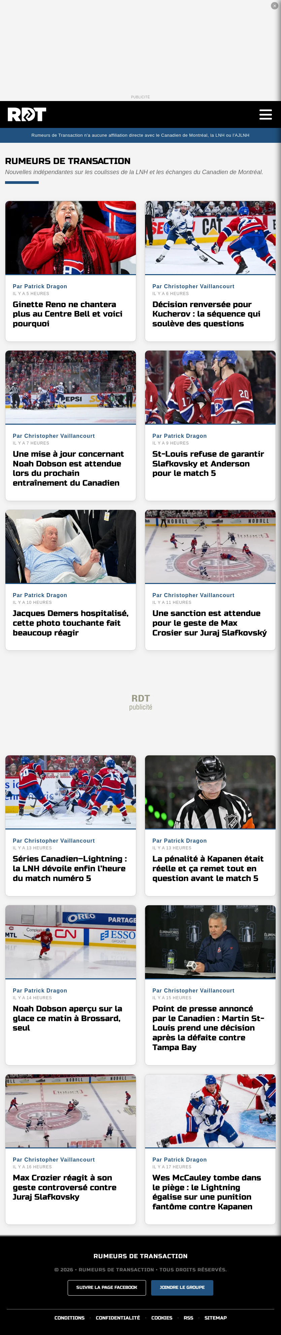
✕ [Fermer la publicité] (275, 5)
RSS (188, 1318)
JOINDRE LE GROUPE (182, 1287)
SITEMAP (216, 1318)
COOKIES (161, 1318)
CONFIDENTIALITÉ (118, 1318)
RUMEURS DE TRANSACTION (141, 1256)
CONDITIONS (69, 1318)
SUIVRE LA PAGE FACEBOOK (106, 1287)
